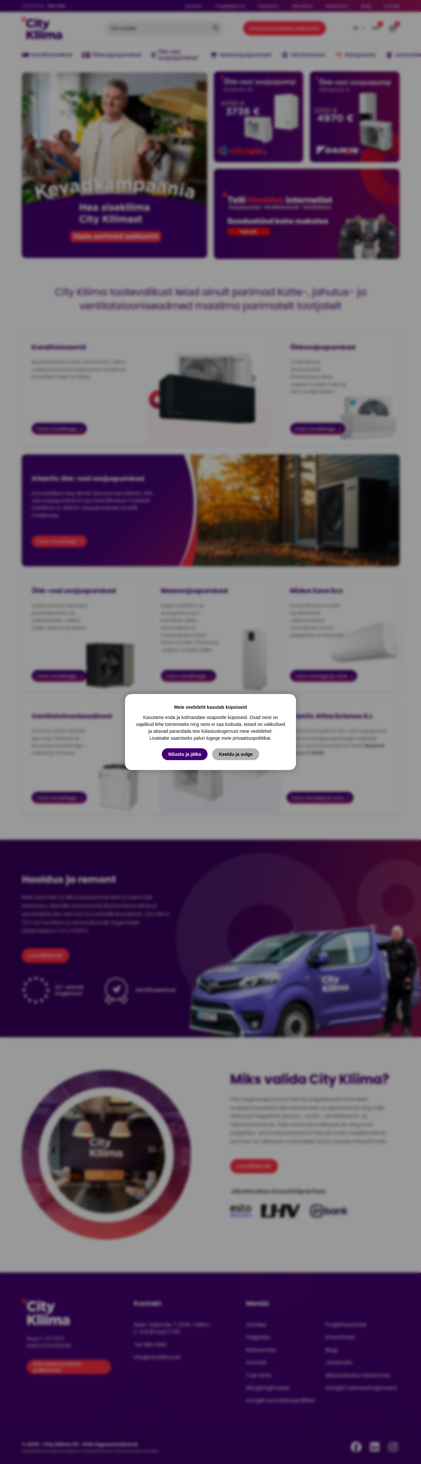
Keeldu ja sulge (236, 754)
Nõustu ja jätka (184, 754)
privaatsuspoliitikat (251, 738)
